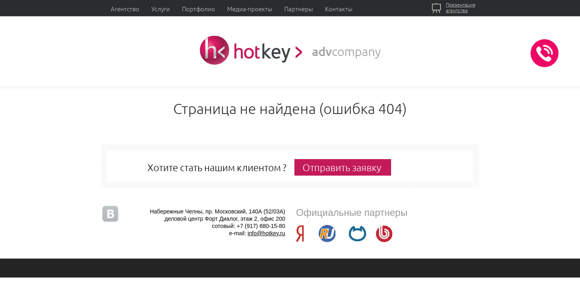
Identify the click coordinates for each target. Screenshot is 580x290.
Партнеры (298, 8)
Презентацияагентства (460, 7)
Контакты (338, 8)
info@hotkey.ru (266, 233)
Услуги (160, 8)
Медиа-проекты (249, 8)
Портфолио (198, 8)
